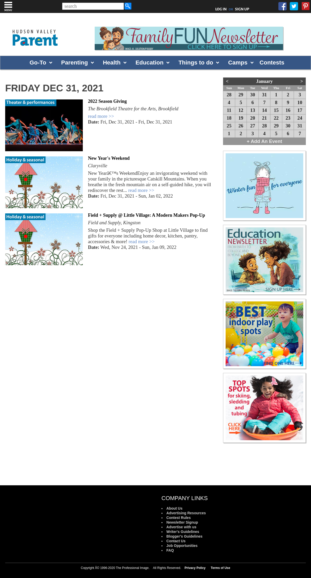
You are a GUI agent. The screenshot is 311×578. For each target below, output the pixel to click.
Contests (272, 62)
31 (264, 94)
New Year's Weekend (109, 158)
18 (229, 118)
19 (241, 118)
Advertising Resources (186, 513)
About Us (174, 508)
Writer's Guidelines (182, 532)
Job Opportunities (182, 546)
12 (241, 110)
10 (299, 102)
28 (229, 94)
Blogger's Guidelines (184, 536)
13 (252, 110)
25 (229, 125)
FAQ (170, 550)
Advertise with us (181, 527)
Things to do (196, 62)
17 (299, 110)
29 (241, 94)
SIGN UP (242, 9)
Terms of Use (220, 568)
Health (111, 62)
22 (276, 118)
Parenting (74, 62)
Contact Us (176, 541)
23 (288, 118)
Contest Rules (178, 518)
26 (241, 125)
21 (264, 118)
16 (288, 110)
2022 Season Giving (107, 101)
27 (252, 125)
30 (252, 94)
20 (252, 118)
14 (264, 110)
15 (276, 110)
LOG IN (221, 9)
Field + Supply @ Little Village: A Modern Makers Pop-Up (146, 215)
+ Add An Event (264, 141)
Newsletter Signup (182, 522)
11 (229, 110)
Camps (238, 62)
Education (150, 62)
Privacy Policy (194, 568)
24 (299, 118)
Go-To (37, 62)
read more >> (101, 116)
